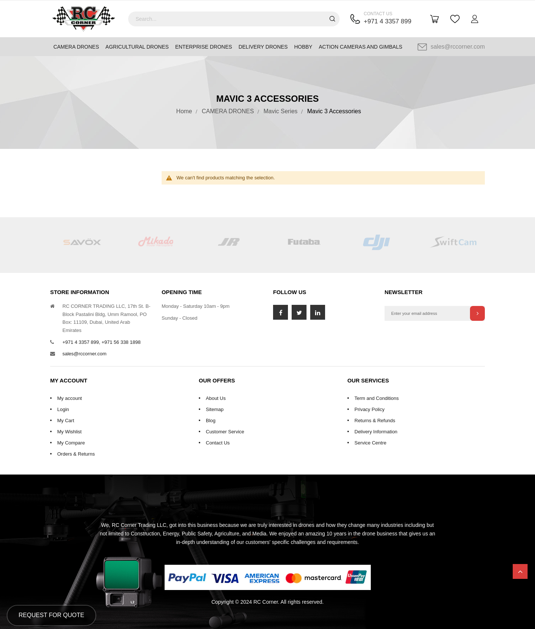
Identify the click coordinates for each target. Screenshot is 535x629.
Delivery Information (376, 431)
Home (184, 111)
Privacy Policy (369, 409)
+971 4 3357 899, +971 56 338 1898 (101, 342)
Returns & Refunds (374, 420)
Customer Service (225, 431)
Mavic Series (280, 111)
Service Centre (370, 443)
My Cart (65, 420)
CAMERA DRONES (228, 111)
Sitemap (215, 409)
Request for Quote (51, 615)
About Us (216, 398)
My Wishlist (69, 431)
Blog (210, 420)
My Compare (71, 443)
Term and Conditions (376, 398)
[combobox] (234, 19)
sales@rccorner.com (451, 47)
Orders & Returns (76, 454)
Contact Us (218, 443)
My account (69, 398)
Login (63, 409)
